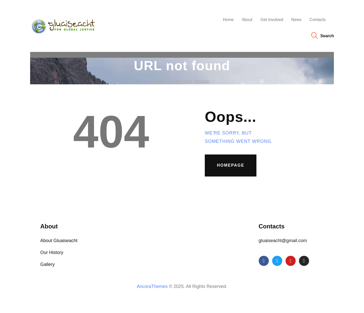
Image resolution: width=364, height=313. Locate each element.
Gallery (47, 264)
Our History (51, 252)
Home (161, 82)
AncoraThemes (152, 286)
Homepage (230, 165)
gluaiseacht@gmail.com (283, 240)
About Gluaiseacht (58, 240)
